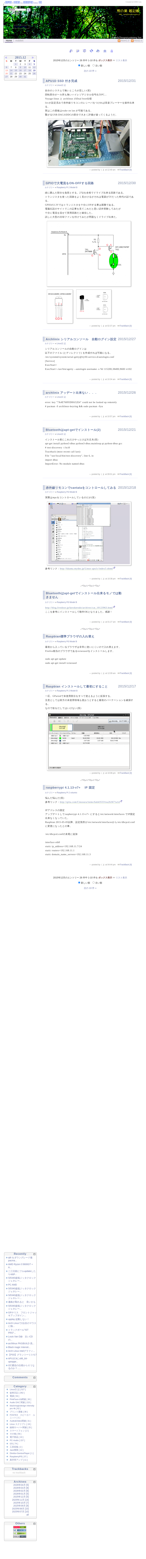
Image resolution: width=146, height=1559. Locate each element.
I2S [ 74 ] (14, 1444)
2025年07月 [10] (20, 1511)
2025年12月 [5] (21, 1496)
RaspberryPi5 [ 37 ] (18, 1456)
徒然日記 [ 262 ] (17, 1393)
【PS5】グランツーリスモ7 (22, 1354)
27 (6, 76)
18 (29, 70)
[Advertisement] (16, 138)
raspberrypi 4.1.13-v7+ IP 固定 (70, 787)
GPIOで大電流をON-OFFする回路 (70, 183)
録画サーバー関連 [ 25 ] (21, 1427)
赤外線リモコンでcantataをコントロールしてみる (81, 487)
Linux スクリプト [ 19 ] (20, 1424)
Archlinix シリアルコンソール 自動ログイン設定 (81, 339)
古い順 (97, 65)
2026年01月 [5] (21, 1493)
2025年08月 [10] (20, 1508)
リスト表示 (121, 60)
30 (20, 76)
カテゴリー (50, 85)
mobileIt (19, 40)
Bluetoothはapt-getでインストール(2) (73, 430)
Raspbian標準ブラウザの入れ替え (70, 636)
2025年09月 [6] (21, 1505)
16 (20, 70)
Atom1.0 (123, 40)
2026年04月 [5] (21, 1485)
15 (16, 70)
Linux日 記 (61, 85)
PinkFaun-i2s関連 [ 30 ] (20, 1399)
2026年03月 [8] (21, 1488)
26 (34, 73)
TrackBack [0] (126, 170)
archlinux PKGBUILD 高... (21, 1343)
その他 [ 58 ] (15, 1434)
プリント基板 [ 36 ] (19, 1412)
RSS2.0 (136, 40)
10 (25, 67)
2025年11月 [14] (20, 1499)
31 (25, 76)
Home (9, 40)
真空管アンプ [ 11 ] (19, 1460)
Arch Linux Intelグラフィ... (21, 1351)
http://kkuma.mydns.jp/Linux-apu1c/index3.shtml (86, 568)
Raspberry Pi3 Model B (67, 492)
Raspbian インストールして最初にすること (77, 686)
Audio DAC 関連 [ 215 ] (20, 1402)
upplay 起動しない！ (18, 1319)
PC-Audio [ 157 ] (17, 1440)
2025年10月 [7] (21, 1502)
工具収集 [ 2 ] (16, 1447)
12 (34, 67)
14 (11, 70)
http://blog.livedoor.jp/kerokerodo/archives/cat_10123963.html (79, 608)
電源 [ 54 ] (14, 1396)
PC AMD (12, 1284)
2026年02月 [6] (21, 1490)
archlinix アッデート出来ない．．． (71, 392)
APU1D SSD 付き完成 (61, 81)
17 (25, 70)
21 (11, 73)
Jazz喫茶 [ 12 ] (16, 1450)
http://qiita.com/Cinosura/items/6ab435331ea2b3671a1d (90, 802)
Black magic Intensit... (19, 1347)
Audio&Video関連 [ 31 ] (20, 1421)
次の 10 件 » (90, 71)
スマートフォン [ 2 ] (19, 1431)
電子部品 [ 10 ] (16, 1437)
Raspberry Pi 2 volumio (67, 793)
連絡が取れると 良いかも (22, 1302)
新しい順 (84, 65)
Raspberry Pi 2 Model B (67, 187)
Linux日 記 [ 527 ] (18, 1389)
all (27, 1514)
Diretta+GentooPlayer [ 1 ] (22, 1453)
